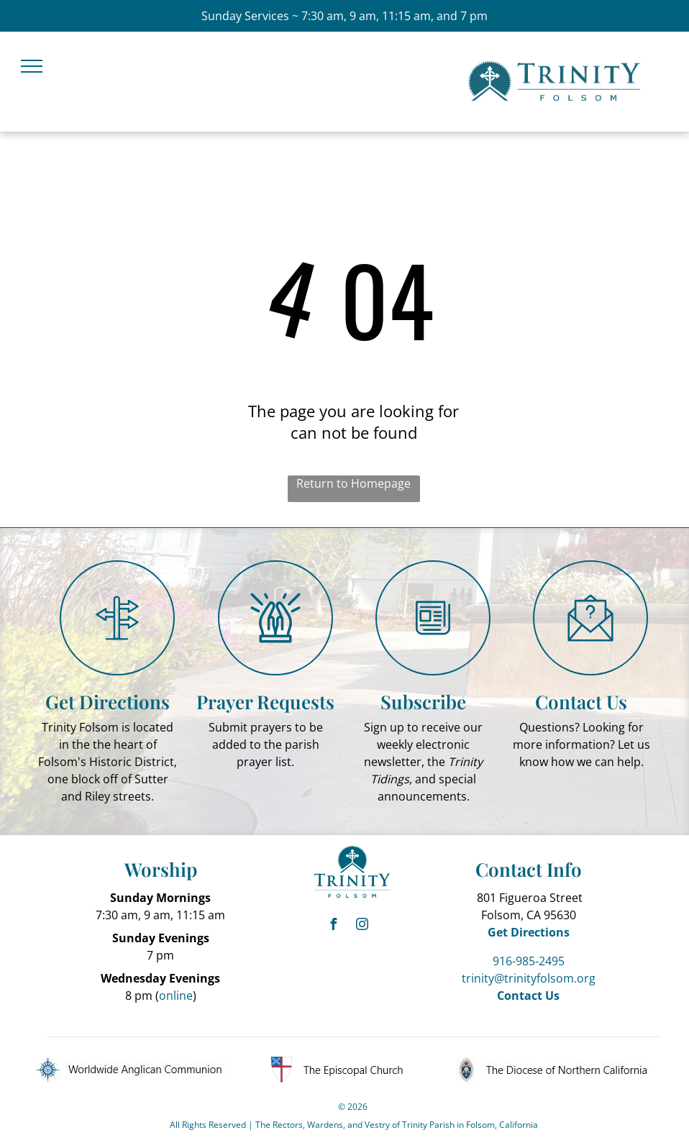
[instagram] (362, 926)
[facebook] (333, 926)
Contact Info (528, 869)
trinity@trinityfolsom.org (529, 978)
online (176, 995)
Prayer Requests (265, 701)
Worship (160, 869)
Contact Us (581, 701)
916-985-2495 (529, 961)
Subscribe (423, 701)
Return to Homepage (353, 483)
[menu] (31, 66)
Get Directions (107, 701)
